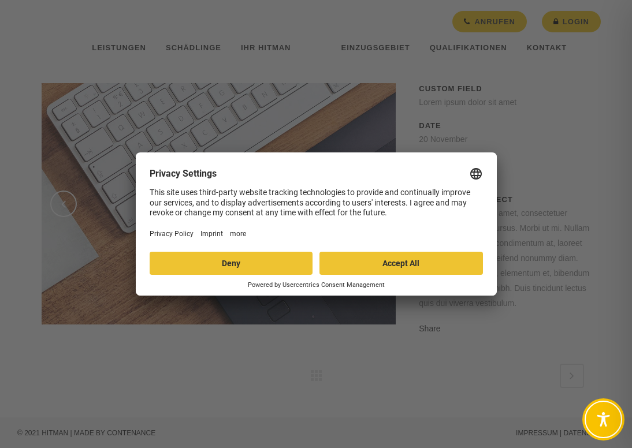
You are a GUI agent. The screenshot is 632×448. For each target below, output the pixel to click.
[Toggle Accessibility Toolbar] (603, 419)
